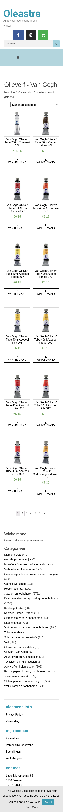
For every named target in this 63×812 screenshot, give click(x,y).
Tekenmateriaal (13, 632)
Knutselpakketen (14, 608)
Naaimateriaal (12, 622)
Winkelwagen (14, 758)
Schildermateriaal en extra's (20, 637)
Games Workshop (15, 583)
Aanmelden (12, 738)
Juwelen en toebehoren (18, 593)
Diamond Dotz (12, 554)
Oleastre (22, 13)
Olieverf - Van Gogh (16, 651)
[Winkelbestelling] (34, 104)
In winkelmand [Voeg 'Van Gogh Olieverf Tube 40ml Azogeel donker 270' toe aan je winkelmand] (46, 292)
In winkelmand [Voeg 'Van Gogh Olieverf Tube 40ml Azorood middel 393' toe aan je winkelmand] (17, 490)
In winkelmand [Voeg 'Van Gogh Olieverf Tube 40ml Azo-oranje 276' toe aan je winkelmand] (46, 227)
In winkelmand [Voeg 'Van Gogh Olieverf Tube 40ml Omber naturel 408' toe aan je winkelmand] (46, 161)
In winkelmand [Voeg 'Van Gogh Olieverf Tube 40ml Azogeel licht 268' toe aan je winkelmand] (17, 358)
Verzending (12, 721)
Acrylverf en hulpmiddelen (19, 666)
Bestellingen (13, 751)
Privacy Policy (14, 714)
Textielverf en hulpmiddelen (20, 661)
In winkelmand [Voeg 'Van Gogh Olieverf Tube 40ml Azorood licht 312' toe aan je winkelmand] (46, 424)
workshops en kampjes (18, 559)
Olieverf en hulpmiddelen (19, 647)
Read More (31, 807)
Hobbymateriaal (13, 588)
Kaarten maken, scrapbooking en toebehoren (31, 598)
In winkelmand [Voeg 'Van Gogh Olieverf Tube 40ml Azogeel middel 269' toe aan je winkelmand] (46, 358)
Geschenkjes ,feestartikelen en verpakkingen (31, 574)
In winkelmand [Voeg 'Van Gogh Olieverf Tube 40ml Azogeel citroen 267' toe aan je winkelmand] (17, 292)
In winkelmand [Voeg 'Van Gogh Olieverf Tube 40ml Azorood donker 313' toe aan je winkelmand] (17, 424)
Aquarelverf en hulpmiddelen (21, 656)
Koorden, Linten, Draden (18, 613)
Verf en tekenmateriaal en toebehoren (26, 627)
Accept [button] (48, 802)
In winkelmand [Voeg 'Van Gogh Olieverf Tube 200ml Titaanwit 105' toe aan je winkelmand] (17, 161)
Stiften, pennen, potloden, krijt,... (23, 681)
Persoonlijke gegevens (19, 745)
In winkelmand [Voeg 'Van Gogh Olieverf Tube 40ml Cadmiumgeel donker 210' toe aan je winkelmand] (46, 492)
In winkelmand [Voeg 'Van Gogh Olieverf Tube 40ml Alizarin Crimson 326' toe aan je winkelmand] (17, 227)
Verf (6, 642)
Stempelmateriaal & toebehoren (23, 617)
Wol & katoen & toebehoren (20, 686)
